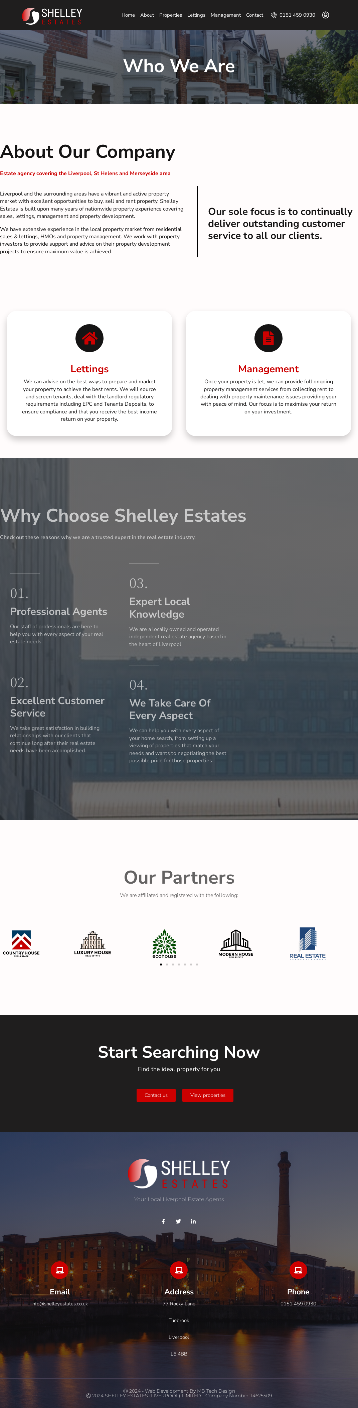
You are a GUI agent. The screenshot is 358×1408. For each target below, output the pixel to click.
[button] (161, 965)
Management (226, 15)
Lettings (196, 15)
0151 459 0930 (293, 15)
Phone (298, 1292)
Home (128, 15)
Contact (254, 15)
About (147, 15)
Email (60, 1292)
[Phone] (298, 1270)
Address (179, 1292)
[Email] (59, 1270)
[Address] (179, 1270)
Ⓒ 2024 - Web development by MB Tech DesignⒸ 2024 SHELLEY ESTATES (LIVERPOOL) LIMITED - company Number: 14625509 (179, 1393)
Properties (170, 15)
